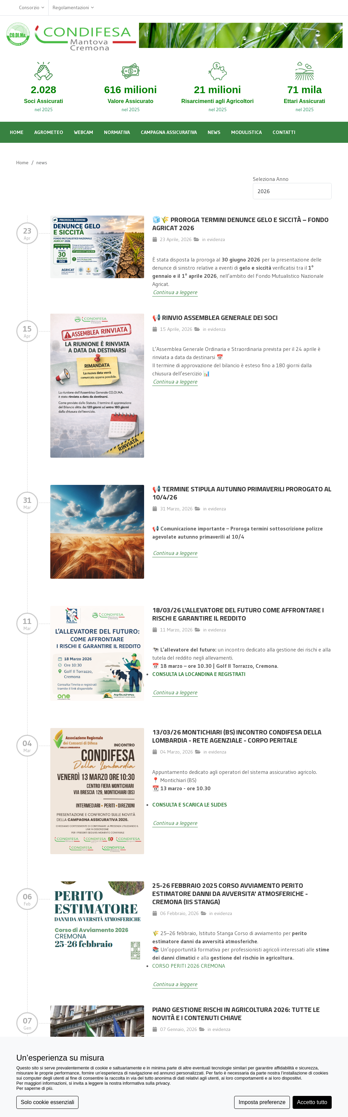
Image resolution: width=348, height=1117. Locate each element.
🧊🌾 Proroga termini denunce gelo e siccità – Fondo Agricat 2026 (240, 223)
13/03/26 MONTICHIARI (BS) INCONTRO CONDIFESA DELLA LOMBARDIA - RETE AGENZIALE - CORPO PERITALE (236, 736)
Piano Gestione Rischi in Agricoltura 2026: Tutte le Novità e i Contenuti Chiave (236, 1013)
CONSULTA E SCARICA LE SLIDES (189, 804)
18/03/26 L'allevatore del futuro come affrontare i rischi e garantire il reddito (238, 614)
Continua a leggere (175, 292)
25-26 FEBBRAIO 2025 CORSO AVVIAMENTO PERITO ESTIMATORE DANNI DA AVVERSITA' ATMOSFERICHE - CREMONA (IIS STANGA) (230, 893)
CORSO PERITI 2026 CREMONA (188, 965)
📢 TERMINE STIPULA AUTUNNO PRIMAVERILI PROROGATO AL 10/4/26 (241, 493)
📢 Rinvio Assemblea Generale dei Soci (215, 317)
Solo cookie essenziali (47, 1102)
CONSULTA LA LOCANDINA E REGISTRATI (198, 674)
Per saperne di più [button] (34, 1088)
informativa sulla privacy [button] (146, 1083)
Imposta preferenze (262, 1102)
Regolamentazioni (73, 7)
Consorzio (31, 7)
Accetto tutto (312, 1102)
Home (22, 162)
